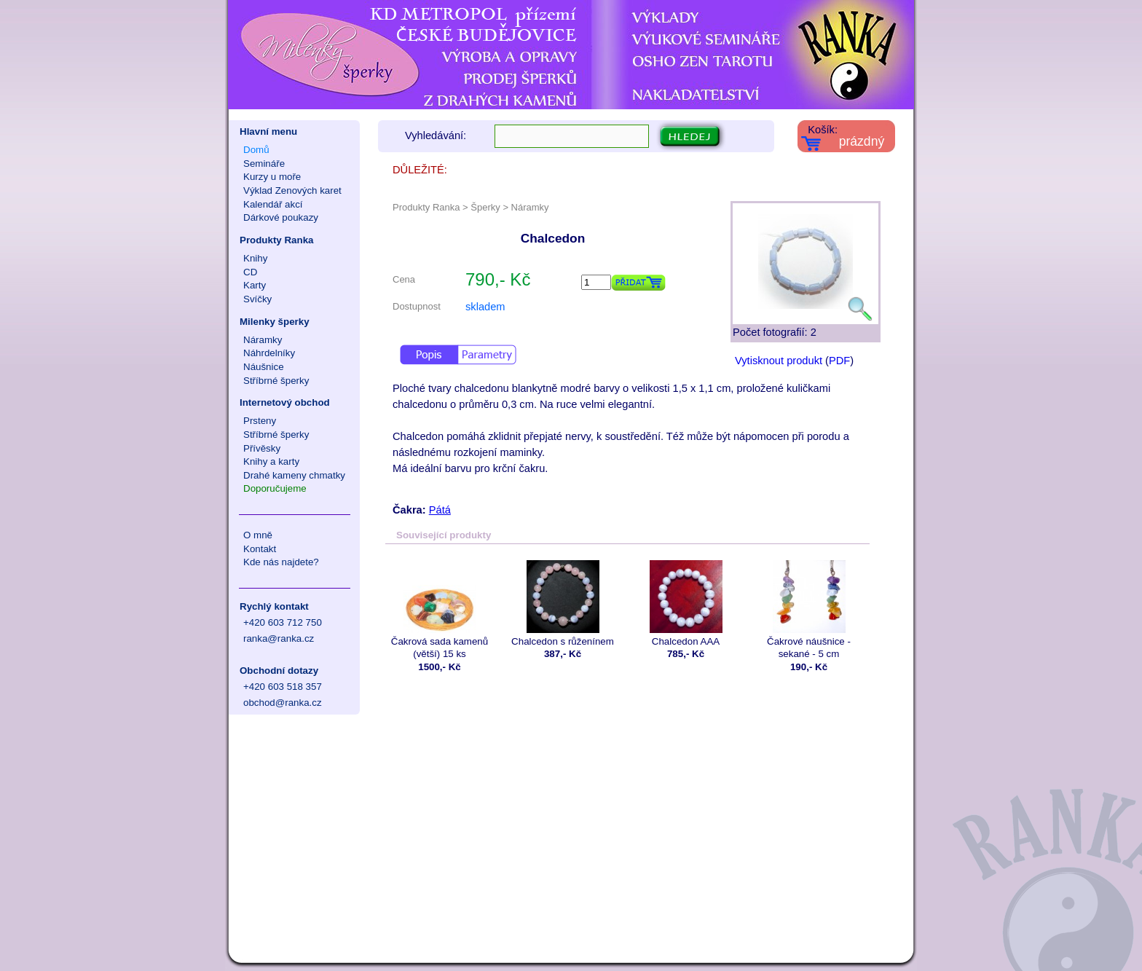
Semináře (264, 163)
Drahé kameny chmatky (294, 475)
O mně (257, 535)
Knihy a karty (271, 461)
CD (250, 272)
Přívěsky (261, 448)
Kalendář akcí (273, 204)
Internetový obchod (285, 402)
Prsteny (259, 420)
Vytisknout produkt (778, 360)
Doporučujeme (275, 488)
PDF (839, 360)
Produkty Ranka (276, 240)
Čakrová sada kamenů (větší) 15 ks (439, 609)
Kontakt (259, 548)
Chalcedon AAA (686, 603)
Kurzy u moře (272, 176)
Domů (256, 149)
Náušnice (263, 366)
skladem (485, 306)
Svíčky (257, 299)
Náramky (262, 339)
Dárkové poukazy (280, 217)
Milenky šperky (275, 321)
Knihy (255, 258)
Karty (254, 285)
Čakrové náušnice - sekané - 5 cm (809, 609)
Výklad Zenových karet (292, 190)
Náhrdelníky (269, 352)
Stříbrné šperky (276, 380)
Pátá (440, 510)
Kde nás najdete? (281, 562)
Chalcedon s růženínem (562, 603)
